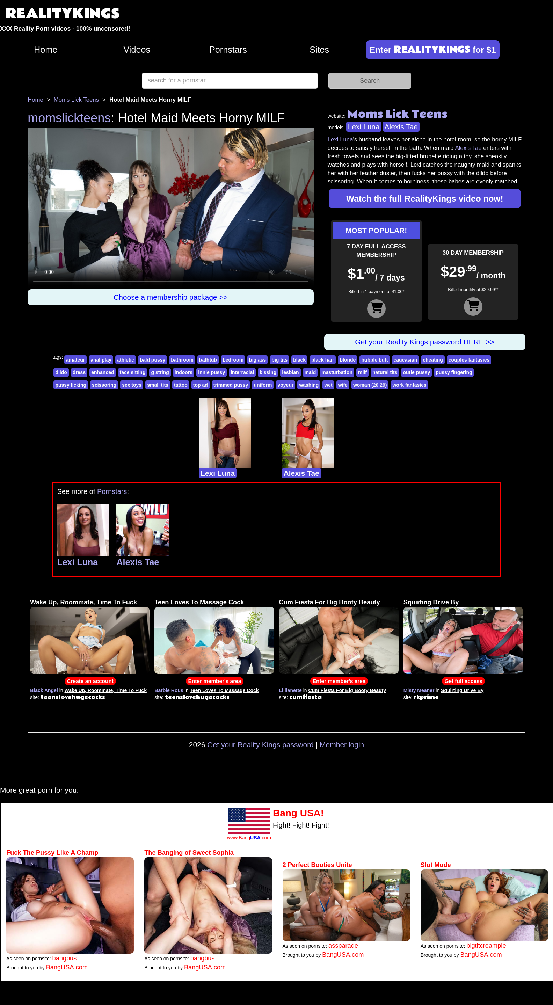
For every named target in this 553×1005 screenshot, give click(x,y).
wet (328, 385)
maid (310, 372)
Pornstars (228, 49)
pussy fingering (454, 372)
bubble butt (374, 360)
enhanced (102, 372)
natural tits (385, 372)
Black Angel (44, 690)
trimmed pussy (230, 385)
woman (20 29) (370, 385)
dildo (61, 372)
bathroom (182, 360)
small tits (157, 385)
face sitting (133, 372)
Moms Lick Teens (76, 99)
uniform (263, 385)
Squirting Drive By (431, 602)
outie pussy (416, 372)
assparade (343, 945)
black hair (322, 360)
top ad (200, 385)
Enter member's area (214, 681)
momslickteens (69, 118)
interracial (242, 372)
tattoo (181, 385)
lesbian (290, 372)
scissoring (104, 385)
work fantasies (409, 385)
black (299, 360)
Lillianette (290, 690)
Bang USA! (298, 813)
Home (45, 49)
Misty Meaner (419, 690)
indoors (183, 372)
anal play (100, 360)
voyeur (285, 385)
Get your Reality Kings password (260, 745)
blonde (348, 360)
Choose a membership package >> (171, 297)
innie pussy (211, 372)
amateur (75, 360)
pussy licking (70, 385)
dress (79, 372)
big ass (257, 360)
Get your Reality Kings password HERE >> (424, 342)
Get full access (463, 681)
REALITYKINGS (62, 13)
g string (160, 372)
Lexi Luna (364, 127)
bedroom (233, 360)
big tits (279, 360)
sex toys (131, 385)
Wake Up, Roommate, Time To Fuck (83, 602)
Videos (137, 49)
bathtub (208, 360)
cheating (433, 360)
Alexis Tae (401, 127)
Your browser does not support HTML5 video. (171, 208)
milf (362, 372)
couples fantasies (469, 360)
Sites (319, 49)
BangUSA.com (67, 967)
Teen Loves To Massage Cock (199, 602)
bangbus (64, 958)
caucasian (405, 360)
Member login (342, 745)
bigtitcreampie (486, 945)
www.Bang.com (249, 837)
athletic (125, 360)
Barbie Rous (168, 690)
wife (343, 385)
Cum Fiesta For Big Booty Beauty (329, 602)
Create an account (90, 681)
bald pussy (152, 360)
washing (309, 385)
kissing (268, 372)
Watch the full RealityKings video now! (424, 198)
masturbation (336, 372)
